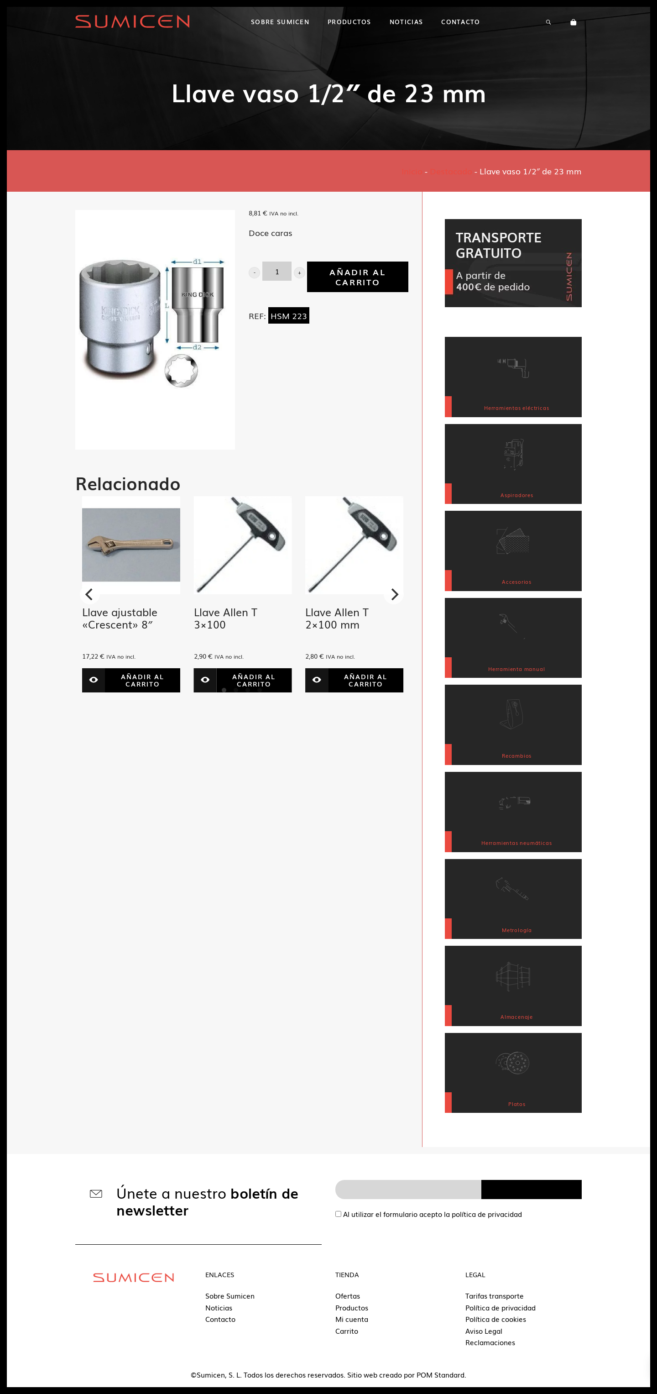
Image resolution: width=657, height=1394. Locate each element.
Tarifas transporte (494, 1295)
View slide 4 (259, 690)
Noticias (218, 1307)
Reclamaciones (490, 1342)
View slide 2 (236, 690)
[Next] (394, 594)
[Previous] (90, 594)
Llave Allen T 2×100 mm (337, 618)
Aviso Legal (483, 1331)
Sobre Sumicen (230, 1295)
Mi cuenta (351, 1319)
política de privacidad (487, 1214)
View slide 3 (247, 690)
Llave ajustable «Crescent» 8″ (119, 618)
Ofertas (347, 1295)
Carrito (346, 1331)
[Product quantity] (277, 271)
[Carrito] (573, 21)
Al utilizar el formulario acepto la (428, 1214)
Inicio (412, 171)
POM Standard (440, 1374)
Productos (351, 1307)
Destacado (451, 171)
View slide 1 (224, 690)
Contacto (220, 1319)
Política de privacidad (500, 1307)
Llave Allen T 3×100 (225, 618)
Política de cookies (495, 1319)
